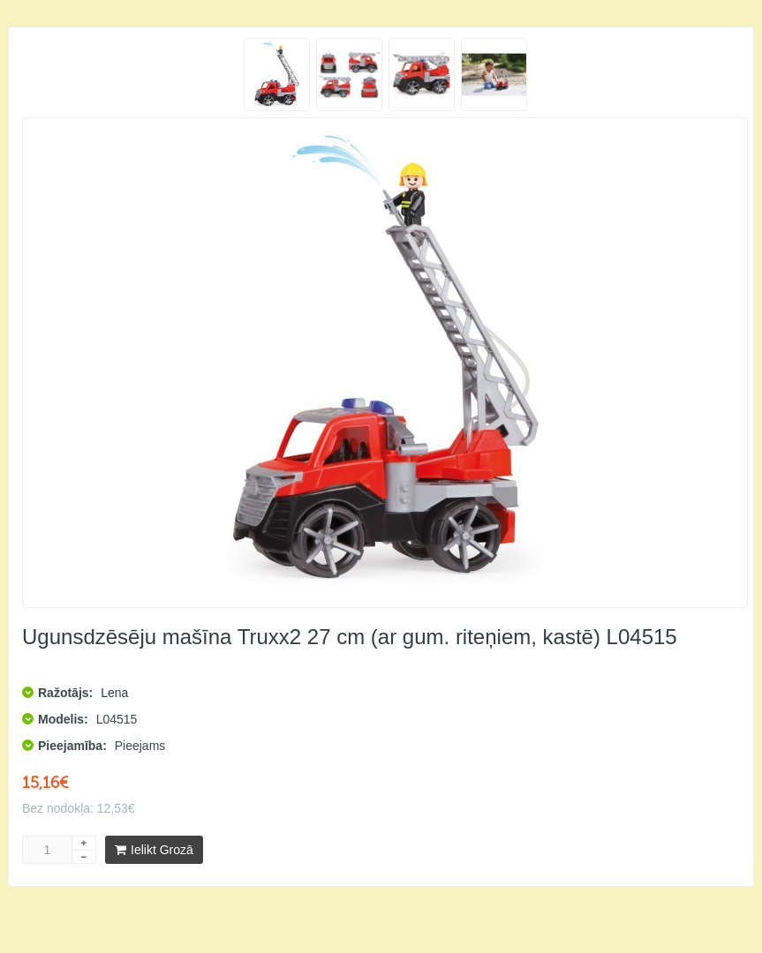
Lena (114, 693)
